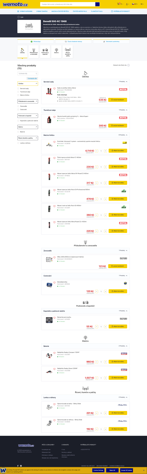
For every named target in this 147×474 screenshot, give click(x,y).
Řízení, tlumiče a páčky (25, 139)
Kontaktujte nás (46, 450)
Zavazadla (23, 107)
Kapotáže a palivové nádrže (29, 121)
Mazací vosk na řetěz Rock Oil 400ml (69, 206)
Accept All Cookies (126, 471)
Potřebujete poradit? (120, 11)
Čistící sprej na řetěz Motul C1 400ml (69, 158)
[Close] (144, 471)
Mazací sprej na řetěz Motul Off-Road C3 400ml (72, 174)
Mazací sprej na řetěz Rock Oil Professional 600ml (73, 190)
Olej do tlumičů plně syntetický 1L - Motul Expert (72, 117)
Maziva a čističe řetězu (60, 11)
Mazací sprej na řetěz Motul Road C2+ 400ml (71, 222)
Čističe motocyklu (80, 11)
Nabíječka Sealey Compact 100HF (68, 353)
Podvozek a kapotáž (24, 116)
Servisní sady (24, 89)
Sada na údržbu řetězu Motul (66, 88)
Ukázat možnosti (116, 100)
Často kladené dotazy (74, 41)
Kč (141, 4)
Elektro (20, 127)
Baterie (22, 132)
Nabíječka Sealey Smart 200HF (67, 369)
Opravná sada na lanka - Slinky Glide (69, 404)
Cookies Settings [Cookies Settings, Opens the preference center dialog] (98, 471)
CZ (134, 4)
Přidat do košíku (117, 151)
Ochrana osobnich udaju (117, 466)
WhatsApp (37, 41)
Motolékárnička (62, 282)
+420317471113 (85, 450)
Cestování (23, 110)
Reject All (112, 471)
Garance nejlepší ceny (88, 466)
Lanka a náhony (25, 144)
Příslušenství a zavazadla (26, 102)
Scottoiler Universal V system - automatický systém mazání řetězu (78, 142)
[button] (122, 4)
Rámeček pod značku (64, 318)
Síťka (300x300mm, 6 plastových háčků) (70, 257)
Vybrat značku (42, 11)
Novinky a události (67, 453)
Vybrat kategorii (24, 11)
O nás (63, 450)
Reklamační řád (46, 453)
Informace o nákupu (47, 455)
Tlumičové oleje (25, 92)
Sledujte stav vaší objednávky (50, 458)
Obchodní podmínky (113, 41)
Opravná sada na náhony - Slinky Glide (69, 420)
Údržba (20, 84)
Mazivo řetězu (24, 96)
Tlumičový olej (97, 11)
